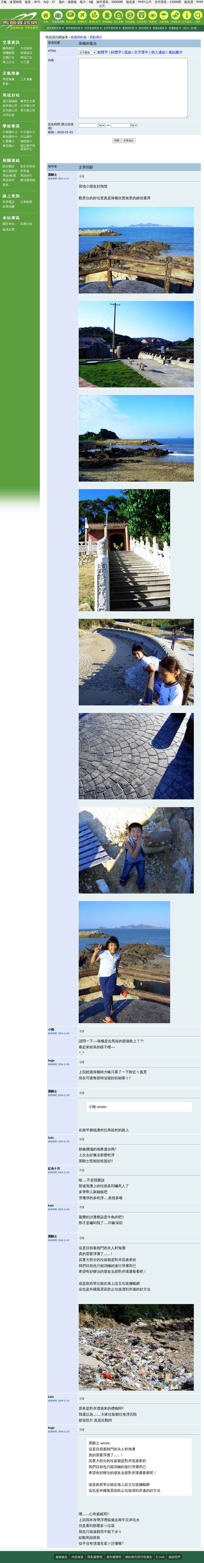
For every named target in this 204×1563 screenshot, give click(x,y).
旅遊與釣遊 (79, 37)
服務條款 (62, 1557)
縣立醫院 (9, 166)
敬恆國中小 (10, 136)
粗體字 (102, 52)
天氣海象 (11, 73)
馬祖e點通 (9, 175)
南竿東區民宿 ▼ (55, 28)
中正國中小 (27, 132)
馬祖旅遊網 (58, 17)
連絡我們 (174, 1557)
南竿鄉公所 (10, 105)
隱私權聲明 (94, 1557)
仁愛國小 (9, 141)
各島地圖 (9, 206)
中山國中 (26, 136)
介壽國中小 (10, 132)
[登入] (186, 28)
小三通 (24, 62)
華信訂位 (26, 57)
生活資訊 (187, 17)
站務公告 (26, 223)
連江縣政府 (10, 171)
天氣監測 (175, 16)
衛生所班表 (27, 166)
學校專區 (11, 126)
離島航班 (9, 48)
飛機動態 (9, 52)
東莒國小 (9, 145)
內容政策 (77, 1557)
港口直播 (118, 17)
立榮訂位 (9, 57)
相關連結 (11, 160)
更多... (7, 83)
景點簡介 (96, 37)
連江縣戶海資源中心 (27, 147)
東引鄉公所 (27, 110)
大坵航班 (26, 48)
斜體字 (116, 52)
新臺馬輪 (107, 16)
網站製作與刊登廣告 (138, 1557)
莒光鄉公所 (10, 110)
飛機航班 (82, 17)
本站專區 (11, 217)
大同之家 (9, 115)
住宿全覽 (141, 16)
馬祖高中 (9, 180)
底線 (127, 52)
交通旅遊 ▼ (175, 28)
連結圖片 (175, 52)
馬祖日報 (71, 16)
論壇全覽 (9, 229)
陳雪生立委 (27, 101)
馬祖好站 (11, 95)
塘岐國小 (26, 141)
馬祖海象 (9, 79)
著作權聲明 (113, 1557)
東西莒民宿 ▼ (129, 28)
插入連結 (158, 52)
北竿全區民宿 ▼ (93, 28)
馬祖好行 (26, 175)
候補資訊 (26, 52)
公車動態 (26, 201)
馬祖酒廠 (130, 16)
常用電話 (9, 201)
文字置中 (141, 52)
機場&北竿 (94, 16)
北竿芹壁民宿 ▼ (112, 28)
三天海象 (26, 79)
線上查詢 (11, 196)
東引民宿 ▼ (145, 28)
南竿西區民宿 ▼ (74, 28)
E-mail (160, 1557)
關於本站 (9, 223)
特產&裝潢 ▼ (160, 28)
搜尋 (198, 17)
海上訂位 (9, 62)
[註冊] (194, 28)
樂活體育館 (27, 180)
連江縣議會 (10, 101)
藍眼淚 (152, 17)
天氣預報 (164, 17)
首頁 (45, 17)
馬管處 (24, 171)
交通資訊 (11, 42)
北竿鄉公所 (27, 105)
